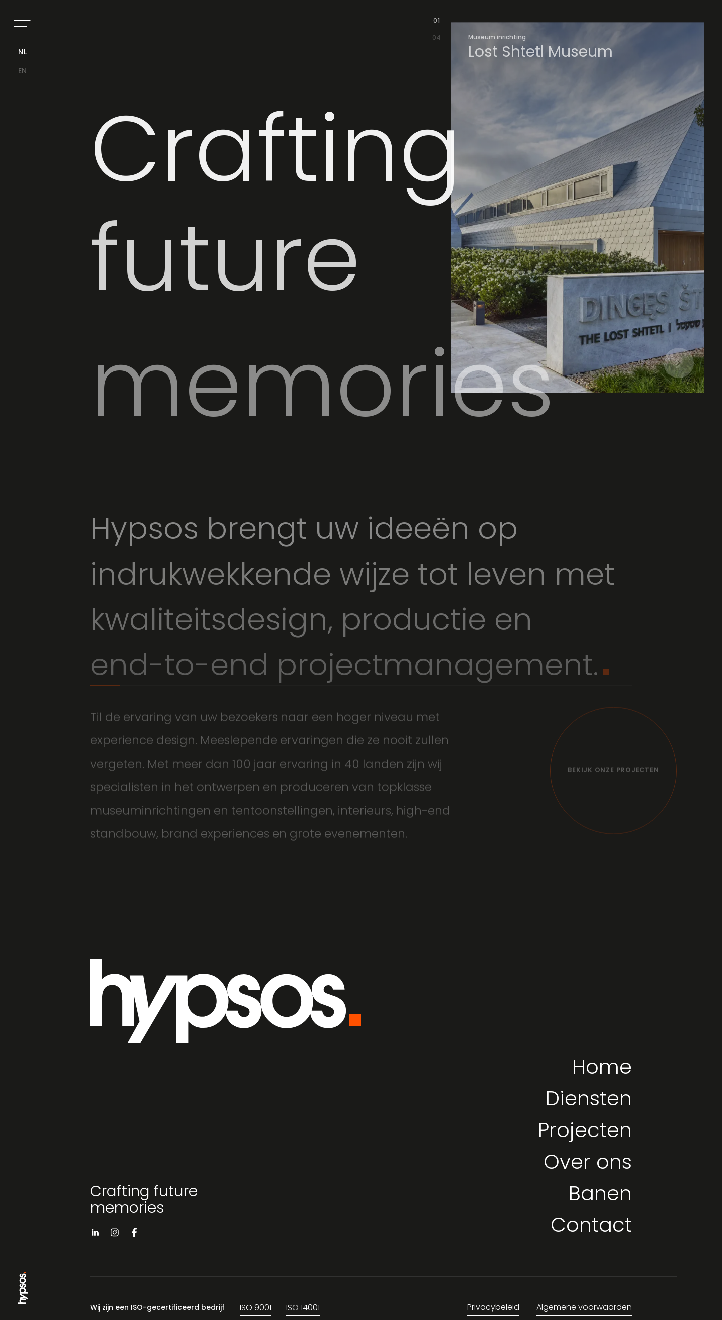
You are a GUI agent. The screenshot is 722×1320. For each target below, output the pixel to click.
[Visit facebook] (134, 1234)
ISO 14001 (303, 1308)
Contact (591, 1227)
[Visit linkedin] (95, 1234)
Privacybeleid (493, 1307)
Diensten (589, 1100)
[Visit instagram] (115, 1234)
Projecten (585, 1132)
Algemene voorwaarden (584, 1307)
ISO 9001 (255, 1308)
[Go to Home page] (23, 1300)
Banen (600, 1195)
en (23, 71)
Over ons (588, 1164)
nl (22, 52)
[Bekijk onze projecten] (613, 774)
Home (602, 1069)
